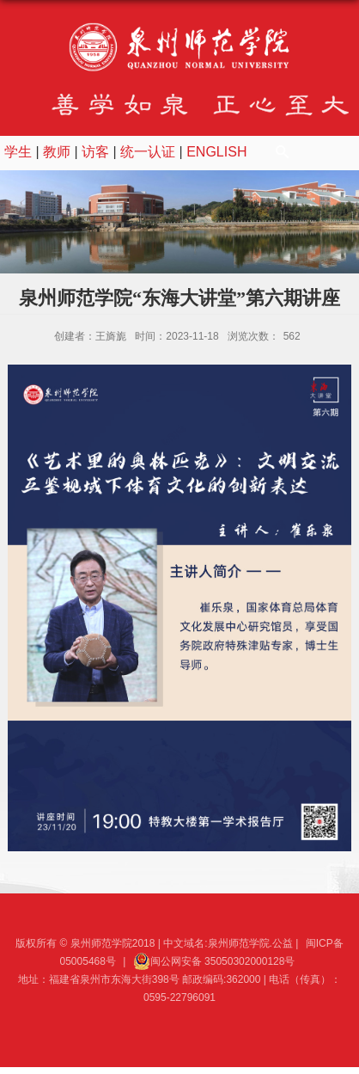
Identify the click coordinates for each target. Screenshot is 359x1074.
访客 (95, 151)
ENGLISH (216, 151)
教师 (56, 151)
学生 (18, 151)
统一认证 (147, 151)
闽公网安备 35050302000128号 (214, 961)
